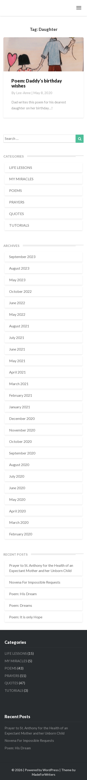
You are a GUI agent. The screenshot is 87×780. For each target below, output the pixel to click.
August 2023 (19, 268)
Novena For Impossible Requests (34, 582)
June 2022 (17, 303)
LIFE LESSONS (20, 167)
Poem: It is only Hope (25, 617)
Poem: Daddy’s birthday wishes (36, 83)
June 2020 (17, 488)
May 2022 (17, 314)
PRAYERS (16, 202)
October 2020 (20, 441)
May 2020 (17, 499)
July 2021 (16, 337)
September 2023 (22, 256)
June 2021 (17, 349)
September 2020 (22, 453)
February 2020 (20, 534)
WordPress (51, 770)
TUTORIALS (19, 225)
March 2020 (18, 522)
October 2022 (20, 291)
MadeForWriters (43, 774)
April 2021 (17, 372)
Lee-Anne (23, 93)
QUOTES (16, 213)
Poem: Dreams (20, 605)
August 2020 (19, 464)
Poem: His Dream (23, 594)
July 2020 (16, 476)
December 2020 (22, 418)
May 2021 (17, 361)
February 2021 (20, 395)
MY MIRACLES (21, 179)
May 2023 (17, 280)
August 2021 (19, 326)
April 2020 (17, 511)
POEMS (15, 190)
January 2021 (19, 407)
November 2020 (22, 430)
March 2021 (18, 383)
